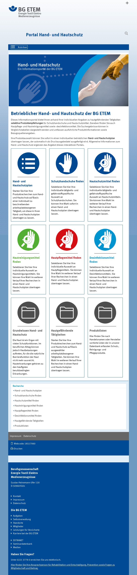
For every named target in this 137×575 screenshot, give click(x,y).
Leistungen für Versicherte (26, 530)
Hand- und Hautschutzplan (28, 390)
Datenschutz (29, 436)
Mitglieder (18, 526)
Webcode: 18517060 (24, 444)
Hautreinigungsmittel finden (29, 406)
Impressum (15, 436)
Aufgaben (18, 516)
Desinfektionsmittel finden (28, 416)
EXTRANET (18, 540)
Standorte (18, 523)
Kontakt (17, 496)
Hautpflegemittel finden (26, 411)
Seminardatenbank (22, 544)
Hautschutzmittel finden (27, 401)
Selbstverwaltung (22, 519)
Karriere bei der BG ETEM (25, 533)
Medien (17, 547)
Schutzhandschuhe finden (28, 396)
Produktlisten (22, 426)
